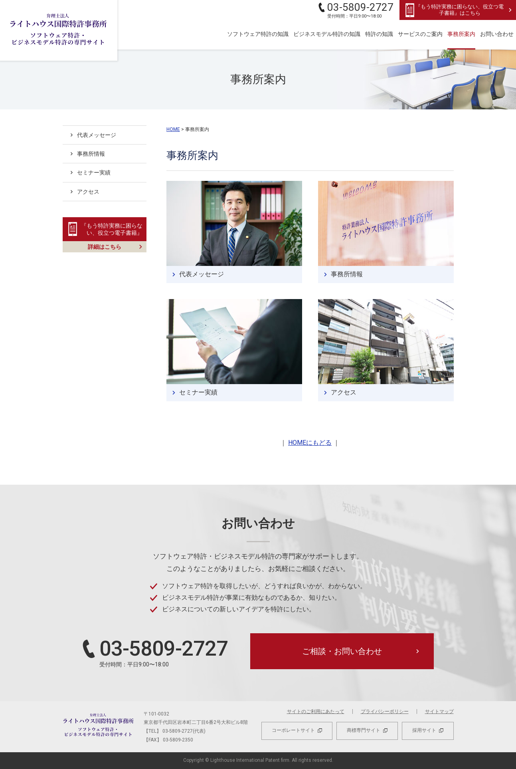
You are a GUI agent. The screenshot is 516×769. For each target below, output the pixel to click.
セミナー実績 (198, 392)
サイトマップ (439, 711)
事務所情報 (347, 274)
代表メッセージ (201, 274)
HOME (173, 129)
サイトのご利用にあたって (315, 711)
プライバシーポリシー (385, 711)
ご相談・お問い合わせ (342, 651)
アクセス (343, 392)
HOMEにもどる (310, 442)
